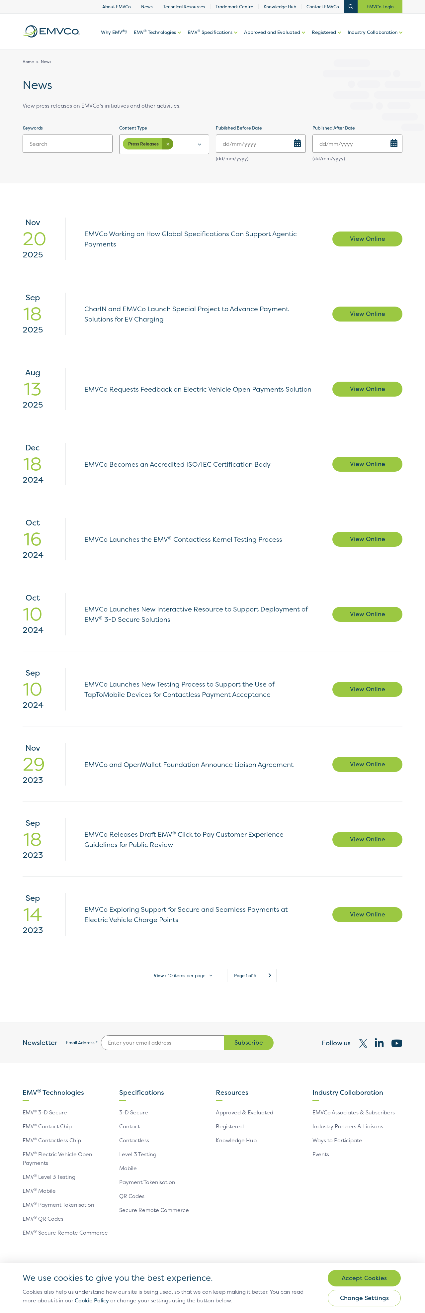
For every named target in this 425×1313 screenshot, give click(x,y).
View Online (367, 238)
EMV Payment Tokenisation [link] (59, 1204)
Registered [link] (324, 32)
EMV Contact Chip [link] (47, 1126)
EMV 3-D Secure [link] (45, 1112)
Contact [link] (129, 1126)
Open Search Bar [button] (351, 6)
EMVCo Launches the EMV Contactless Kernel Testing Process (183, 539)
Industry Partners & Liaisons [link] (347, 1126)
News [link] (147, 6)
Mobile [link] (128, 1168)
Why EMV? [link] (114, 32)
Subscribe (248, 1042)
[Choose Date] (297, 143)
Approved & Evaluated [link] (244, 1112)
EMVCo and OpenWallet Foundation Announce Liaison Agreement (189, 764)
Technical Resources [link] (184, 6)
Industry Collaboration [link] (372, 32)
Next (269, 975)
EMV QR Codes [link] (43, 1218)
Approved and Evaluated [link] (272, 32)
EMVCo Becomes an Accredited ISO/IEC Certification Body (177, 464)
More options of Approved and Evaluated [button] (302, 39)
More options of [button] (178, 39)
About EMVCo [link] (116, 6)
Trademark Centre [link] (234, 6)
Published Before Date (239, 128)
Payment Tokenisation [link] (147, 1182)
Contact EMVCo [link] (322, 6)
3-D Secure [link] (133, 1112)
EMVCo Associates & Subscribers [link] (353, 1112)
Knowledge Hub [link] (280, 6)
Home (28, 61)
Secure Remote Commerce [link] (154, 1210)
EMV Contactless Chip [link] (52, 1140)
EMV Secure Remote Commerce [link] (65, 1232)
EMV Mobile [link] (39, 1190)
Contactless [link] (134, 1140)
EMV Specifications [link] (210, 32)
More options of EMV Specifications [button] (234, 39)
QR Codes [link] (131, 1196)
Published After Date (333, 128)
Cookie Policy (92, 1300)
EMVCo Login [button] (380, 7)
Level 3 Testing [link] (137, 1154)
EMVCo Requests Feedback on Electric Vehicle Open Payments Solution (197, 389)
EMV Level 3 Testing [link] (49, 1176)
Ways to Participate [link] (337, 1140)
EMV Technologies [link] (155, 32)
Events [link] (320, 1154)
